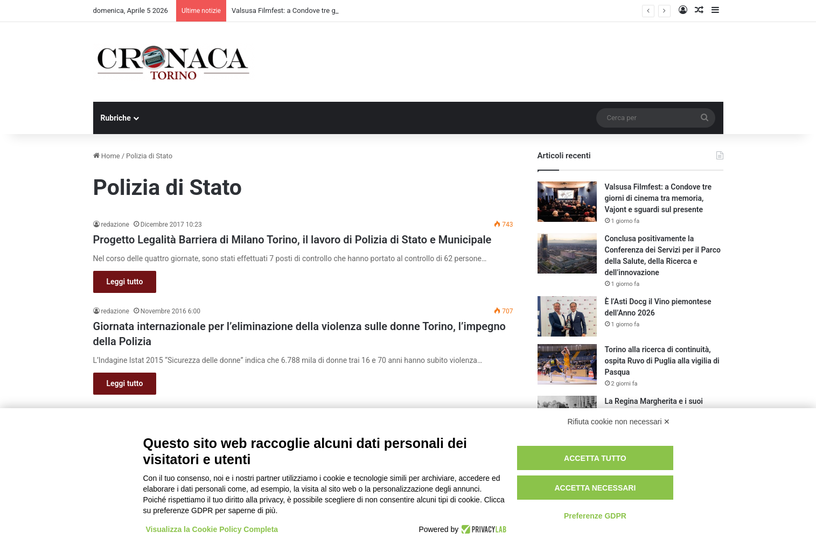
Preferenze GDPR (595, 516)
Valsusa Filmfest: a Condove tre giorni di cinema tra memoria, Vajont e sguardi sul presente (658, 198)
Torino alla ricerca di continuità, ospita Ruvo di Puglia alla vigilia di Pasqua (662, 360)
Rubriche (116, 118)
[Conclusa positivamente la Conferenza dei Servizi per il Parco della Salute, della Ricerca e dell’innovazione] (567, 253)
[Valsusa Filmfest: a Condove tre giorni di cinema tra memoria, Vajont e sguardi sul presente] (567, 201)
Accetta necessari (595, 488)
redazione (115, 224)
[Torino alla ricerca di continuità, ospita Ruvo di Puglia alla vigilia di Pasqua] (567, 364)
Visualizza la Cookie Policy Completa (212, 529)
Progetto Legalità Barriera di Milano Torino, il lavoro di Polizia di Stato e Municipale (292, 239)
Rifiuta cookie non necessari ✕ (619, 421)
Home (106, 156)
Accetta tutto (595, 458)
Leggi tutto (125, 281)
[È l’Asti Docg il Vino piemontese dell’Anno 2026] (567, 316)
